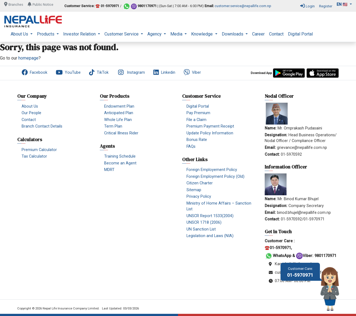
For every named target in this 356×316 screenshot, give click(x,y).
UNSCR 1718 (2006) (203, 222)
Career (258, 34)
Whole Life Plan (118, 119)
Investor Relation (80, 34)
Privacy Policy (198, 196)
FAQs (190, 146)
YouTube (68, 72)
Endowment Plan (119, 106)
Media (176, 34)
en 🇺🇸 (343, 4)
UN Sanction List (201, 229)
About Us (20, 34)
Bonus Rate (196, 139)
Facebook (34, 72)
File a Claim (196, 119)
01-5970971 (300, 272)
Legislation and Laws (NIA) (210, 236)
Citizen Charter (199, 183)
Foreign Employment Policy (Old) (215, 176)
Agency (155, 34)
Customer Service (122, 34)
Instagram (131, 72)
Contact (276, 34)
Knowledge (202, 34)
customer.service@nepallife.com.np (243, 6)
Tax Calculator (34, 156)
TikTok (99, 72)
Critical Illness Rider (121, 133)
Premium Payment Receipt (210, 126)
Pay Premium (198, 113)
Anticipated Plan (118, 113)
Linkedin (164, 72)
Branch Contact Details (42, 126)
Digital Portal (300, 34)
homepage (28, 58)
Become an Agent (120, 163)
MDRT (109, 169)
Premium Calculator (39, 149)
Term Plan (113, 126)
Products (46, 34)
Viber (192, 72)
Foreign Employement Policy (211, 169)
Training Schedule (120, 156)
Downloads (233, 34)
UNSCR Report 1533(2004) (210, 216)
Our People (31, 113)
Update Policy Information (209, 133)
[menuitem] (21, 34)
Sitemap (193, 190)
